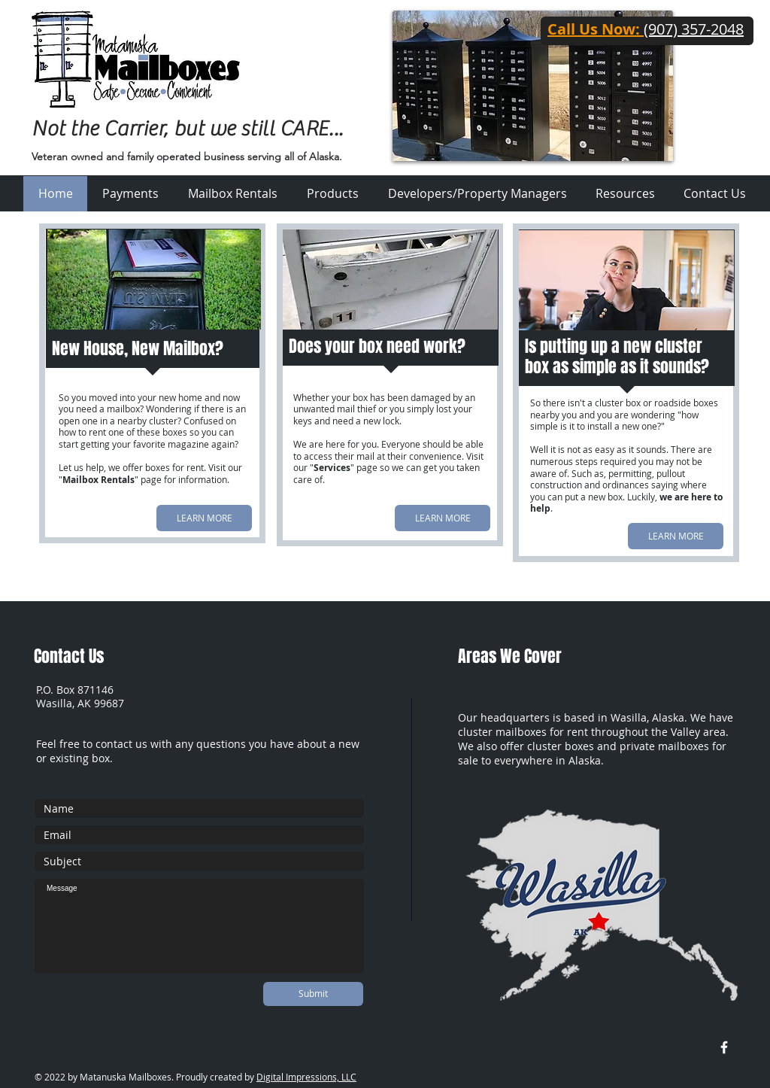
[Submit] (313, 994)
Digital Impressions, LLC (306, 1077)
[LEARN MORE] (204, 518)
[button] (625, 193)
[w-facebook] (724, 1047)
